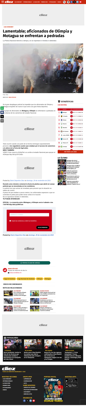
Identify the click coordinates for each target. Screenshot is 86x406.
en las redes (28, 350)
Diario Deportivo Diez (17, 180)
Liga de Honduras (9, 279)
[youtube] (33, 400)
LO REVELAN (8, 350)
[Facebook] (24, 400)
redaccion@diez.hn (15, 273)
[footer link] (43, 372)
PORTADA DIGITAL (50, 377)
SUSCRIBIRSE (43, 227)
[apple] (74, 385)
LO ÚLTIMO (62, 158)
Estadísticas (67, 101)
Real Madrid (48, 350)
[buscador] (64, 2)
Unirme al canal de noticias (31, 263)
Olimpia (39, 279)
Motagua (48, 279)
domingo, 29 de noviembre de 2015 (39, 180)
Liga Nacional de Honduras (26, 279)
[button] (2, 108)
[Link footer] (8, 369)
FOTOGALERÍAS (12, 338)
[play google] (74, 380)
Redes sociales (69, 350)
